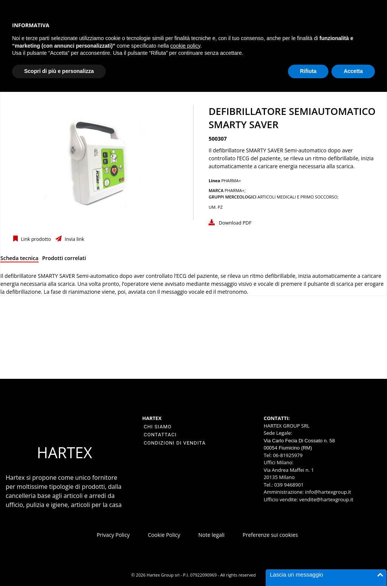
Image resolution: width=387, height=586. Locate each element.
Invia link (73, 239)
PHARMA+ (231, 180)
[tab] (19, 259)
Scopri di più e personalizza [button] (59, 71)
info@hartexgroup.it (327, 491)
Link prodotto (35, 239)
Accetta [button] (353, 71)
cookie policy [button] (185, 46)
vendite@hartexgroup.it (326, 499)
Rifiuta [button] (308, 71)
